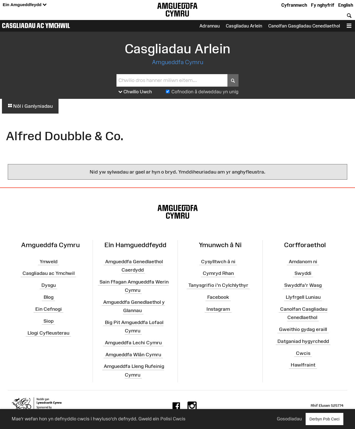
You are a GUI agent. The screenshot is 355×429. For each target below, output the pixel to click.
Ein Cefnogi (48, 309)
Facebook (218, 297)
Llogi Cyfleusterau (48, 332)
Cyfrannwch (294, 4)
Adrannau (209, 25)
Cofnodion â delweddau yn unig (205, 91)
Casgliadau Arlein (244, 25)
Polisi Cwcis (173, 418)
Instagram (218, 309)
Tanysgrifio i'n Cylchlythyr (218, 285)
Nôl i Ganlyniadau (30, 106)
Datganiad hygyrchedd (303, 341)
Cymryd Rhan (218, 273)
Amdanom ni (303, 261)
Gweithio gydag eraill (303, 329)
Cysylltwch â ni (218, 261)
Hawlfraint (303, 365)
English (345, 4)
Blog (49, 297)
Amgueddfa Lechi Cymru (133, 342)
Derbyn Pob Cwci (324, 419)
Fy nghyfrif (322, 4)
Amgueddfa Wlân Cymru (133, 354)
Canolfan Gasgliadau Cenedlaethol (304, 25)
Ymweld (48, 261)
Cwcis (303, 353)
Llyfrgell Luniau (303, 297)
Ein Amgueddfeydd (25, 4)
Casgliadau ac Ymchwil (36, 25)
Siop (49, 321)
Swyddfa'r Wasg (303, 285)
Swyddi (303, 273)
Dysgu (48, 285)
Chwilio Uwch (135, 92)
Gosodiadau (289, 418)
